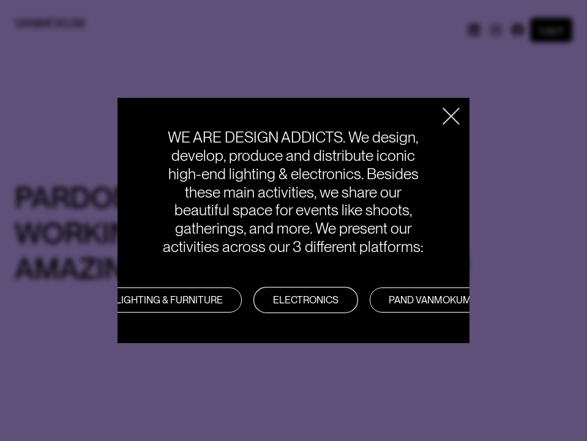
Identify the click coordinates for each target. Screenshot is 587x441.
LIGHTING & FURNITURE (169, 300)
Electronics (305, 300)
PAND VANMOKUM (430, 300)
